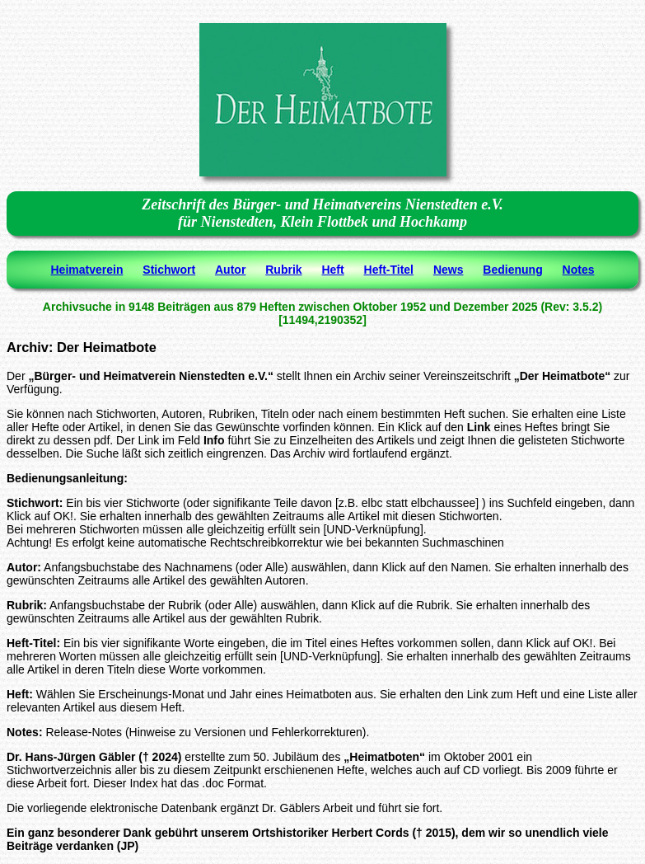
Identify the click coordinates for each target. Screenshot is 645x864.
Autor (230, 269)
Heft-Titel (389, 269)
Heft (332, 269)
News (448, 269)
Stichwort (169, 269)
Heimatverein (87, 269)
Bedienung (512, 269)
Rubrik (283, 269)
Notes (579, 269)
